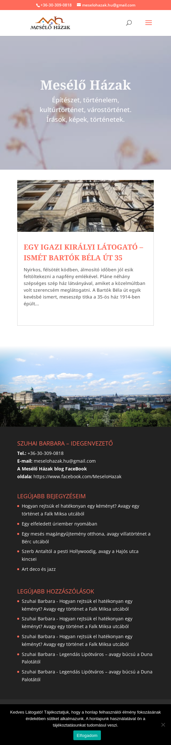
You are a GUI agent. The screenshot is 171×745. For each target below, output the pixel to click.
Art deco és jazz (39, 569)
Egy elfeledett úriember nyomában (59, 524)
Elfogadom (87, 735)
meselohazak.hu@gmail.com (65, 461)
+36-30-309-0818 (56, 5)
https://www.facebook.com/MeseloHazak (77, 476)
